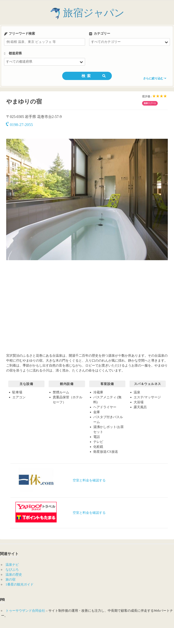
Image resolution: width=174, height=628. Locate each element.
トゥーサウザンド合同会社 (25, 610)
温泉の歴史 (14, 574)
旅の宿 (10, 579)
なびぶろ (12, 569)
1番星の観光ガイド (20, 584)
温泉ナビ (12, 564)
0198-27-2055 (19, 124)
